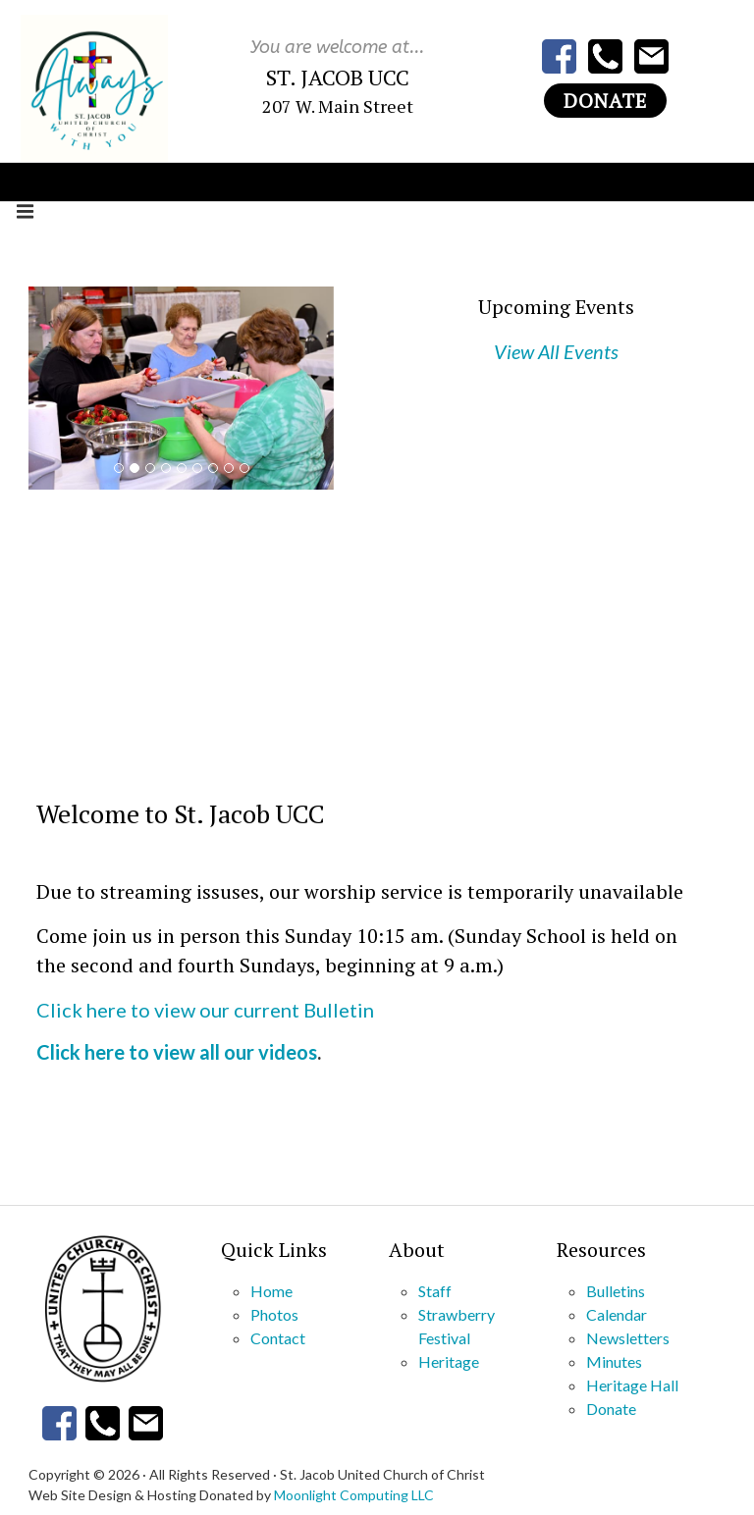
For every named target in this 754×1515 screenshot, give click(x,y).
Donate (605, 100)
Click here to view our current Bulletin (205, 1009)
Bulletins (615, 1290)
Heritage (448, 1361)
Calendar (616, 1314)
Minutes (614, 1361)
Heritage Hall (632, 1385)
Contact (277, 1338)
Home (271, 1290)
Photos (274, 1314)
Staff (435, 1290)
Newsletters (628, 1338)
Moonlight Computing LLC (354, 1495)
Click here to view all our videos (176, 1052)
